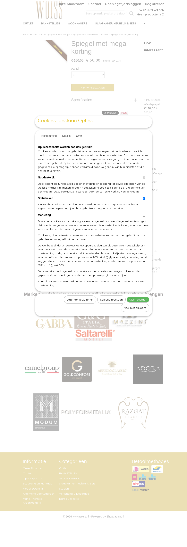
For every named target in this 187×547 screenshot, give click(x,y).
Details (66, 144)
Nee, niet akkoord (135, 317)
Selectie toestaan (111, 308)
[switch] (144, 186)
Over (79, 144)
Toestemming (48, 144)
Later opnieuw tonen (80, 308)
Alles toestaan (138, 308)
